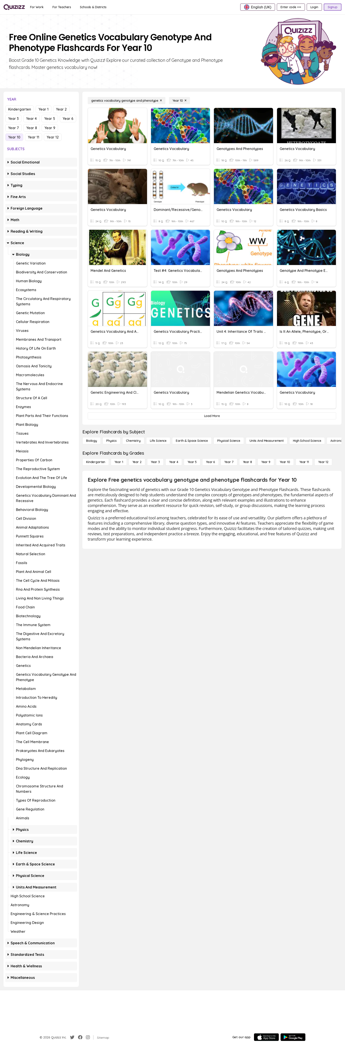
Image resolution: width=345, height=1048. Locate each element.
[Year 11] (304, 462)
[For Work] (37, 7)
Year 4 (31, 118)
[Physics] (111, 440)
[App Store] (266, 1037)
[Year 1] (119, 462)
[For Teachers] (62, 7)
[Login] (314, 7)
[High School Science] (307, 440)
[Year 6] (210, 462)
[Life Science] (158, 440)
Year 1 (43, 109)
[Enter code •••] (291, 7)
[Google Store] (293, 1037)
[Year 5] (192, 462)
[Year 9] (266, 462)
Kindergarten (19, 109)
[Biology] (91, 440)
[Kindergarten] (95, 462)
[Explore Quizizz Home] (14, 7)
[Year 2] (137, 462)
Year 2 (61, 109)
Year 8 (31, 128)
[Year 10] (179, 100)
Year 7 (13, 128)
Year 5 (49, 118)
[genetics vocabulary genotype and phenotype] (126, 100)
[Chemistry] (133, 440)
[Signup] (332, 7)
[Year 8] (247, 462)
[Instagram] (88, 1037)
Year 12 (53, 137)
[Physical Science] (228, 440)
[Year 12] (323, 462)
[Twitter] (72, 1037)
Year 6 (68, 118)
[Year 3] (155, 462)
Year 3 (13, 118)
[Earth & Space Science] (192, 440)
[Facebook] (80, 1037)
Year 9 (50, 128)
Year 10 (14, 137)
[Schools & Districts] (93, 7)
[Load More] (212, 415)
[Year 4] (173, 462)
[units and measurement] (266, 440)
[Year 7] (229, 462)
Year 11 (33, 137)
